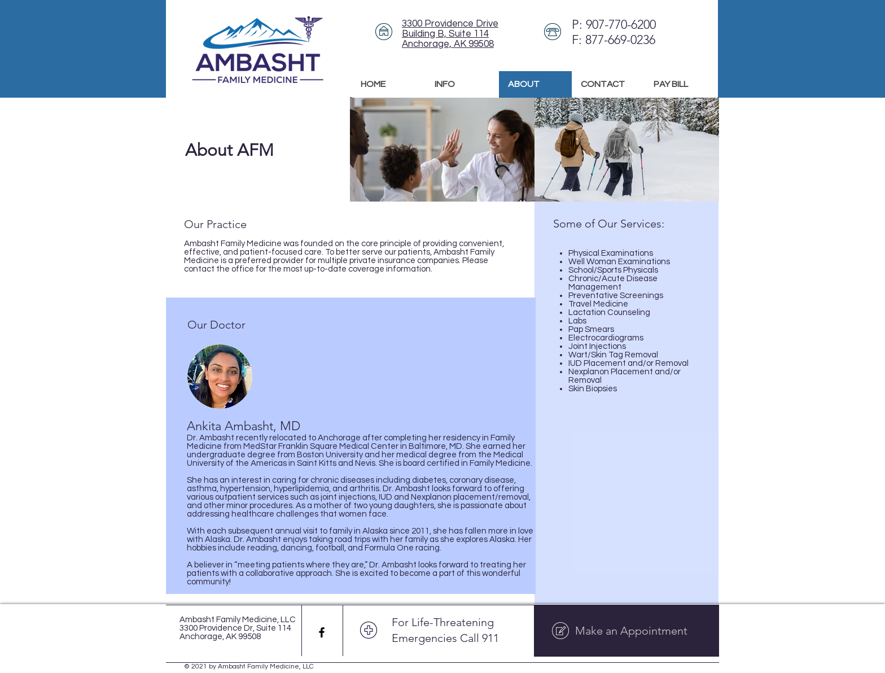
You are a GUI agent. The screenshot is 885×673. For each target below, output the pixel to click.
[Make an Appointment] (626, 631)
